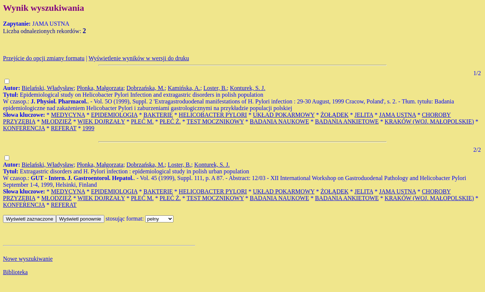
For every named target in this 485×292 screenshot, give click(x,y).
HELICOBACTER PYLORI (213, 115)
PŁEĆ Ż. (170, 121)
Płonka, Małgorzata (100, 88)
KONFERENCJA (24, 128)
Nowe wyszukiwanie (28, 259)
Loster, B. (215, 88)
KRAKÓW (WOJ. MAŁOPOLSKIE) (429, 121)
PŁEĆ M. (142, 121)
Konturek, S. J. (248, 88)
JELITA (364, 115)
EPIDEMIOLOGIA (114, 115)
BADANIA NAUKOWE (279, 121)
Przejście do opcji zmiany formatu (43, 58)
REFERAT (64, 128)
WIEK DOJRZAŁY (101, 121)
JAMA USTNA (397, 115)
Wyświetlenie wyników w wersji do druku (138, 58)
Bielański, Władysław (48, 88)
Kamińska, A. (184, 88)
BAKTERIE (158, 115)
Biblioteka (15, 272)
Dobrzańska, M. (146, 88)
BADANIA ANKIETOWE (347, 121)
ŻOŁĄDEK (334, 115)
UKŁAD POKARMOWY (284, 115)
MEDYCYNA (68, 115)
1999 (88, 128)
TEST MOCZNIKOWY (215, 121)
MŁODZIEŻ (56, 121)
